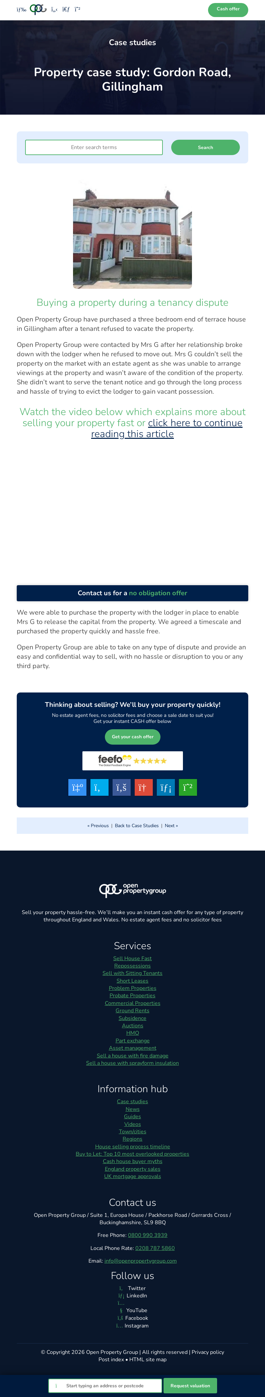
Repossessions (132, 966)
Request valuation (190, 1386)
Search (205, 147)
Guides (132, 1116)
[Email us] (66, 9)
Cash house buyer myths (132, 1161)
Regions (132, 1139)
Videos (132, 1124)
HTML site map (148, 1359)
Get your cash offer (132, 737)
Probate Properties (132, 995)
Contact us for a (132, 593)
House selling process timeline (132, 1146)
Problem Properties (132, 988)
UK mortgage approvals (132, 1176)
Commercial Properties (132, 1003)
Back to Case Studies (137, 825)
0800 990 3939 (148, 1235)
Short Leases (132, 981)
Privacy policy (208, 1352)
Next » (171, 825)
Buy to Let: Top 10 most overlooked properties (132, 1154)
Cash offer (228, 9)
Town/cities (132, 1131)
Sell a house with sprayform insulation (132, 1063)
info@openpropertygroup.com (141, 1261)
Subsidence (132, 1018)
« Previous (98, 825)
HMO (132, 1033)
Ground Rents (132, 1010)
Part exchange (133, 1040)
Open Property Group (112, 1352)
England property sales (132, 1169)
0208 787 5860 (155, 1248)
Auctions (132, 1025)
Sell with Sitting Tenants (132, 973)
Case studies (132, 1101)
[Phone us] (54, 9)
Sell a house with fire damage (133, 1055)
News (133, 1109)
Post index (111, 1359)
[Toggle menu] (19, 9)
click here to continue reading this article (167, 428)
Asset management (132, 1048)
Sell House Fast (132, 958)
